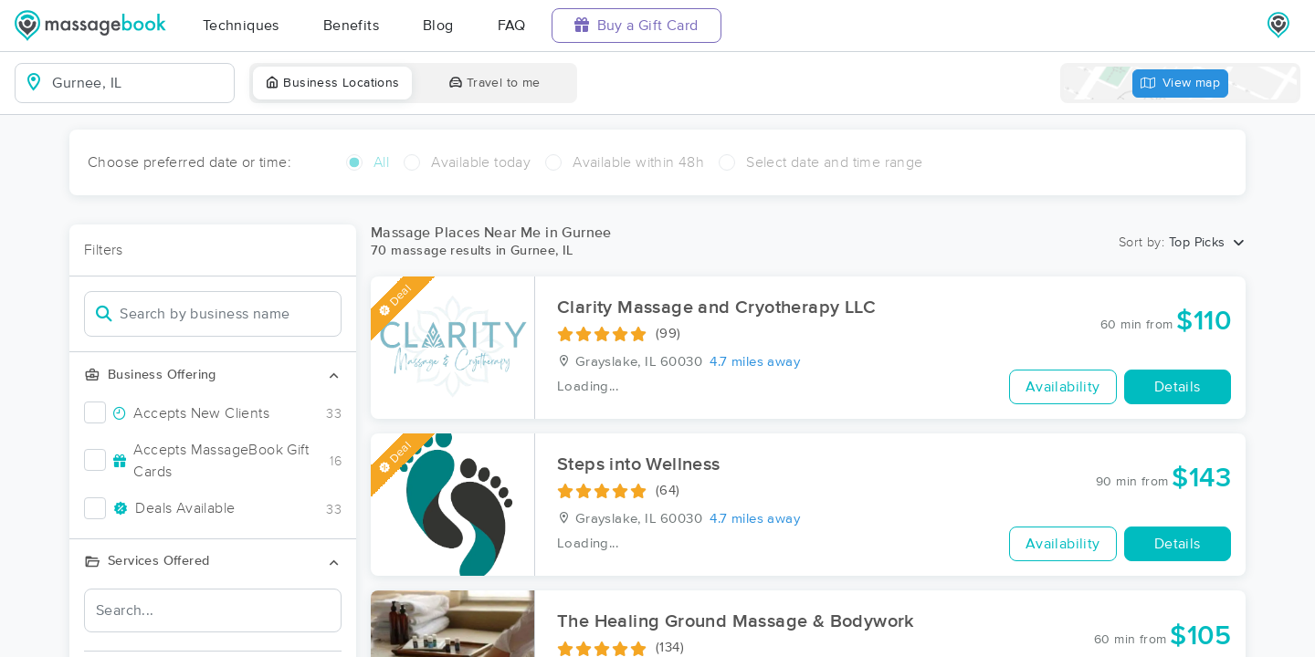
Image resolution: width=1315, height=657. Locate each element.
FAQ (512, 25)
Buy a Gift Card (636, 25)
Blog (438, 25)
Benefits (351, 25)
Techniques (241, 25)
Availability (1063, 387)
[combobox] (139, 83)
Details (1177, 387)
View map (1181, 83)
